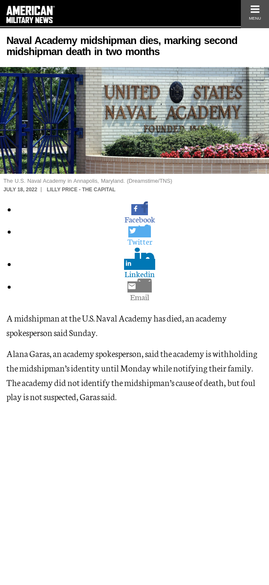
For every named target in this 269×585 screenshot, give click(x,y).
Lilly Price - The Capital (81, 190)
